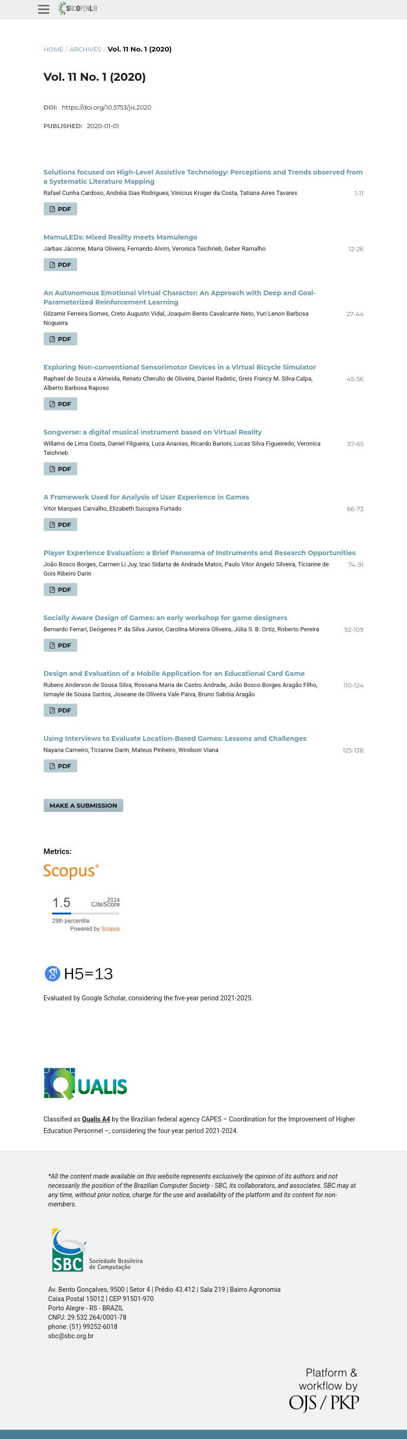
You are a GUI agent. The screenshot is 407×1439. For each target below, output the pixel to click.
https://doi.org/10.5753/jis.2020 (106, 107)
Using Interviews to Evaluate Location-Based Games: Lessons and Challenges (175, 738)
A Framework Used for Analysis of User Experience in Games (146, 497)
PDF (63, 209)
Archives (85, 49)
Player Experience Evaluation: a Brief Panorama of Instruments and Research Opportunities (200, 553)
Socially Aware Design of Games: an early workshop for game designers (165, 618)
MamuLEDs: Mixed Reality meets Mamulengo (121, 237)
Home (54, 49)
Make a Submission (84, 805)
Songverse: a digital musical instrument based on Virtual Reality (153, 432)
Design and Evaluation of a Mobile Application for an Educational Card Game (174, 673)
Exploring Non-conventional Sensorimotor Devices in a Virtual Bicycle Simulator (180, 367)
